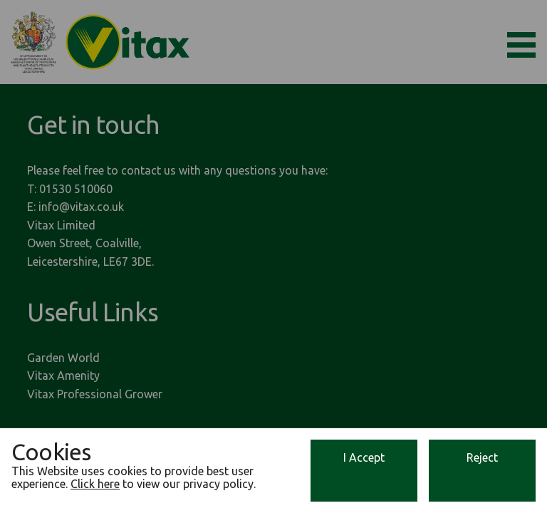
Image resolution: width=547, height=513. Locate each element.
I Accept (364, 457)
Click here (95, 483)
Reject (482, 457)
